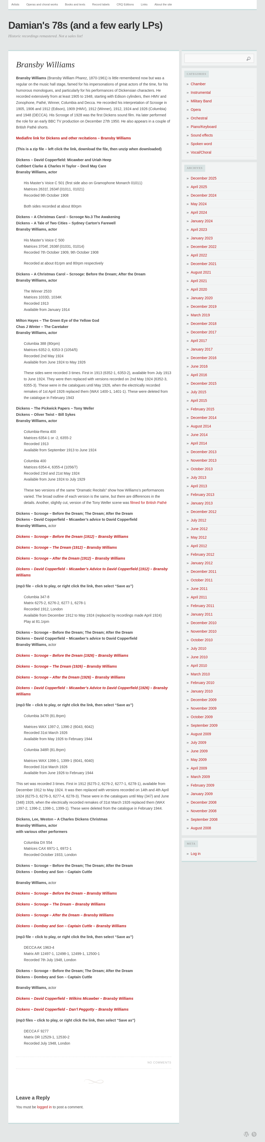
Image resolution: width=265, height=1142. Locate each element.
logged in (44, 1107)
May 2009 (199, 760)
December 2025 (204, 178)
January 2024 (202, 221)
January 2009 (202, 794)
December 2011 (204, 571)
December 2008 (204, 802)
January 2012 (202, 563)
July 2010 (198, 648)
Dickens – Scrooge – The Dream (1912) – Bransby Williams (66, 547)
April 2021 (199, 281)
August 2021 (201, 272)
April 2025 (199, 187)
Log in (196, 854)
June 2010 (199, 657)
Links (144, 4)
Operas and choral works (42, 4)
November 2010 (204, 631)
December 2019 (204, 306)
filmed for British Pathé (148, 503)
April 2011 (199, 597)
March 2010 (200, 674)
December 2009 (204, 700)
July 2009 (198, 742)
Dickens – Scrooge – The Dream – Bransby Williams (60, 904)
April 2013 (199, 486)
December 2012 (204, 512)
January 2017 (202, 349)
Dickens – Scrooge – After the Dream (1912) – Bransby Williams (70, 558)
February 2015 (202, 409)
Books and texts (75, 4)
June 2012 (199, 529)
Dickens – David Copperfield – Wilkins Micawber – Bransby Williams (74, 998)
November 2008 (204, 811)
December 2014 (204, 418)
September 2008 (204, 819)
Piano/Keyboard (204, 127)
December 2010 (204, 623)
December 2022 (204, 247)
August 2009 (201, 734)
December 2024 (204, 195)
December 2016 (204, 358)
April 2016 (199, 375)
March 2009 (200, 777)
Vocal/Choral (201, 152)
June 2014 (199, 435)
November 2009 (204, 708)
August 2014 (201, 426)
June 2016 (199, 366)
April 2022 (199, 255)
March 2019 (200, 315)
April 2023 (199, 229)
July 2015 (198, 392)
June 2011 (199, 589)
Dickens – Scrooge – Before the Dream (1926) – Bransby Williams (72, 655)
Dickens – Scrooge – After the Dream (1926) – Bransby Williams (70, 677)
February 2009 (202, 785)
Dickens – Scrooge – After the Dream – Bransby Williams (65, 915)
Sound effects (202, 135)
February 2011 (202, 606)
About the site (163, 4)
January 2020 (202, 298)
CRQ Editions (125, 4)
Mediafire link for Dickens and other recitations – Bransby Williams (73, 138)
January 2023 (202, 238)
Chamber (198, 84)
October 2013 (202, 469)
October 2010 (202, 640)
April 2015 (199, 400)
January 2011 (202, 614)
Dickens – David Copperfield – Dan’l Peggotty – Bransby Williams (72, 1009)
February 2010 (202, 683)
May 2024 (199, 204)
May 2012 (199, 537)
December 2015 (204, 383)
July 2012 (198, 520)
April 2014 (199, 443)
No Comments (159, 1062)
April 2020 (199, 289)
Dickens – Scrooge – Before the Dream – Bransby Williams (66, 893)
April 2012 (199, 546)
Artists (15, 4)
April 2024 (199, 212)
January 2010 (202, 691)
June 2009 (199, 751)
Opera (196, 110)
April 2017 (199, 341)
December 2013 (204, 452)
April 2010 (199, 665)
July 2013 (198, 477)
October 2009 (202, 717)
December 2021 (204, 264)
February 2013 (202, 495)
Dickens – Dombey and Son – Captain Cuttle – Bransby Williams (71, 926)
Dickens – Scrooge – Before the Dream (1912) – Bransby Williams (72, 536)
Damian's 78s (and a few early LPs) (85, 25)
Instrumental (201, 92)
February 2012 (202, 554)
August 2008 (201, 828)
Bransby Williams (45, 64)
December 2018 (204, 324)
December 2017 (204, 332)
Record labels (100, 4)
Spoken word (201, 144)
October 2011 (202, 580)
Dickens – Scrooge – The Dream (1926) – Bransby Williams (66, 666)
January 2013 (202, 503)
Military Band (201, 101)
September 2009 (204, 725)
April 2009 (199, 768)
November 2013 (204, 460)
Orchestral (199, 118)
